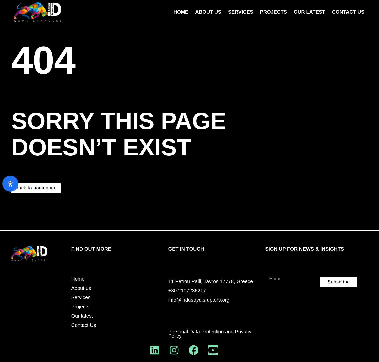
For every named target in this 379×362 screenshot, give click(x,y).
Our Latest (309, 12)
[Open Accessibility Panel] (10, 184)
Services (240, 12)
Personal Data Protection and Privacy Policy (209, 334)
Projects (273, 12)
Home (180, 12)
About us (208, 12)
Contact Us (348, 12)
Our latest (82, 316)
